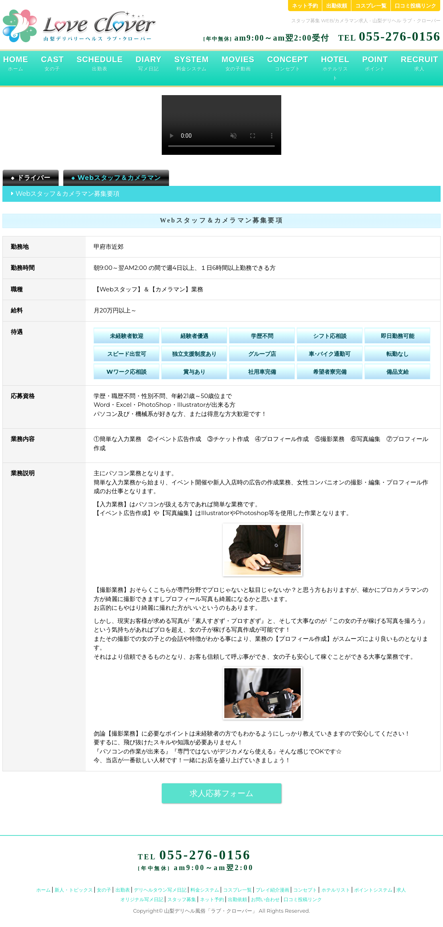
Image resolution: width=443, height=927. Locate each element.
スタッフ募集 (181, 899)
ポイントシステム (373, 890)
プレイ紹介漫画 (272, 890)
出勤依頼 (336, 5)
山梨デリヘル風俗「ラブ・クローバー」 (210, 910)
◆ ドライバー (31, 177)
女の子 (104, 890)
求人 (401, 890)
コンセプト (305, 890)
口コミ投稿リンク (415, 5)
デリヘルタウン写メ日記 (160, 890)
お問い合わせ (265, 899)
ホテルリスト (335, 890)
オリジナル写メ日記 (141, 899)
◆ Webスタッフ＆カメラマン (116, 177)
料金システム (204, 890)
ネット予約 (305, 5)
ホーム (43, 890)
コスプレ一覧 (370, 5)
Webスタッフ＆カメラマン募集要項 (68, 193)
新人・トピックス (74, 890)
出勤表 (123, 890)
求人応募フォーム (221, 793)
